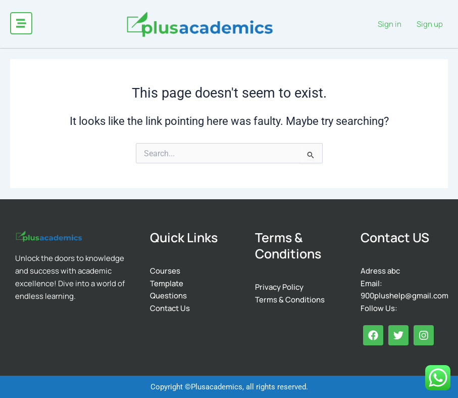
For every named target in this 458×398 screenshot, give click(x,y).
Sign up (430, 23)
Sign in (389, 23)
